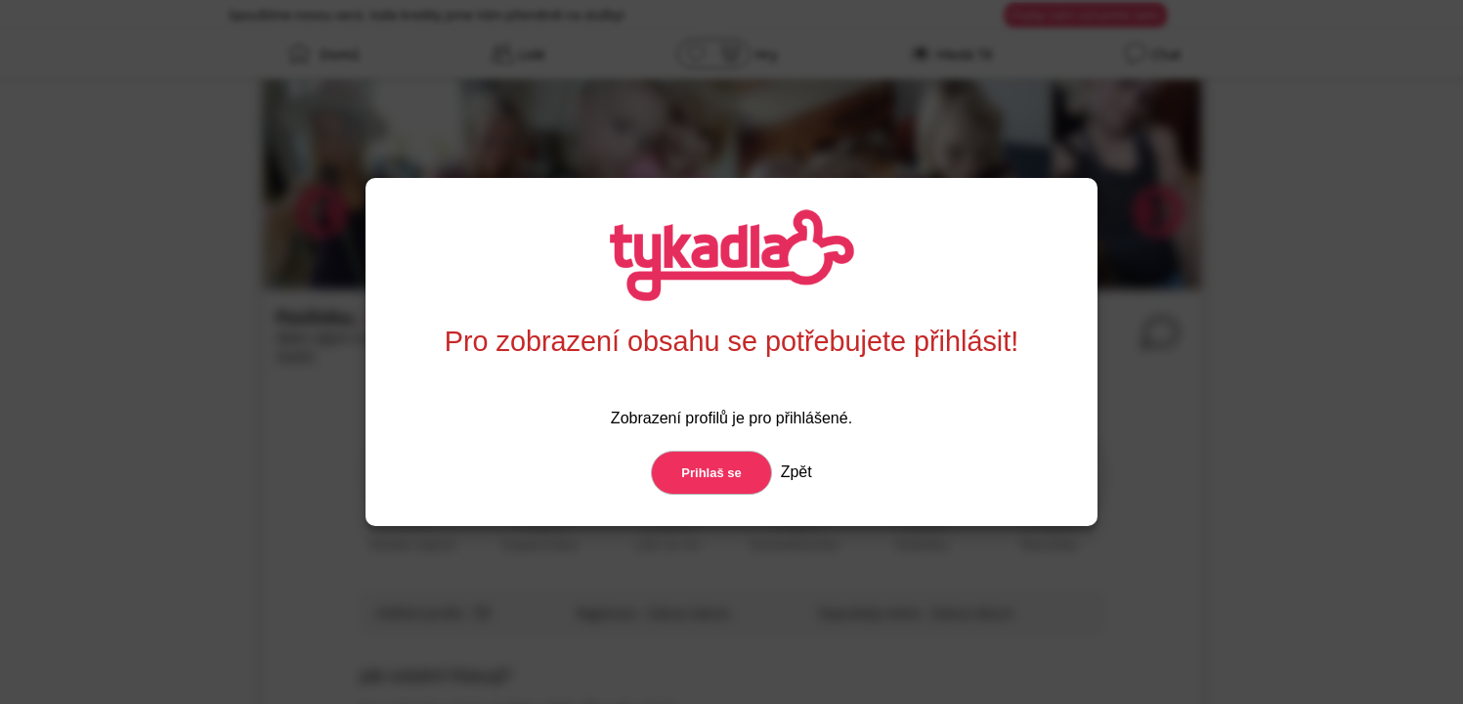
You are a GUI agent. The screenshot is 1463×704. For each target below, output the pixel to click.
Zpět (793, 471)
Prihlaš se (711, 472)
